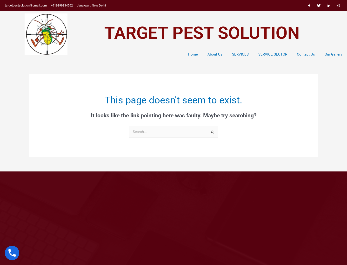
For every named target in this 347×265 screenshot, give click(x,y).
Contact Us (306, 54)
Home (193, 54)
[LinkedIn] (328, 5)
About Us (214, 54)
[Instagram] (338, 5)
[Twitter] (318, 5)
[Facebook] (309, 5)
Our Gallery (333, 54)
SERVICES (240, 54)
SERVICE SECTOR (272, 54)
